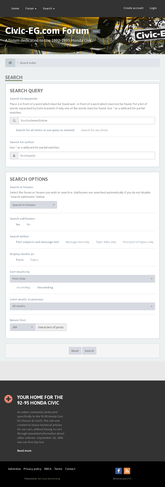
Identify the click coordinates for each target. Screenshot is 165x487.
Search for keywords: (24, 98)
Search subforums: (22, 218)
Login (153, 8)
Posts (20, 260)
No (28, 224)
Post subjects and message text (37, 242)
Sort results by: (20, 272)
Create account (133, 8)
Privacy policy (32, 469)
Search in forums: (22, 187)
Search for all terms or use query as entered (45, 130)
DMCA (48, 469)
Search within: (19, 236)
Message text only (77, 242)
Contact (70, 469)
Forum (31, 8)
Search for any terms (94, 130)
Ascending (23, 287)
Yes (18, 224)
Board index (28, 63)
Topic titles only (106, 242)
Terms (58, 469)
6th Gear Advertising (48, 478)
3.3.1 (95, 31)
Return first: (18, 320)
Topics (34, 260)
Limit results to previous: (27, 299)
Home (15, 8)
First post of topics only (138, 242)
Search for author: (22, 142)
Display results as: (22, 254)
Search (49, 8)
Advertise (14, 469)
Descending (45, 287)
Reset (75, 351)
